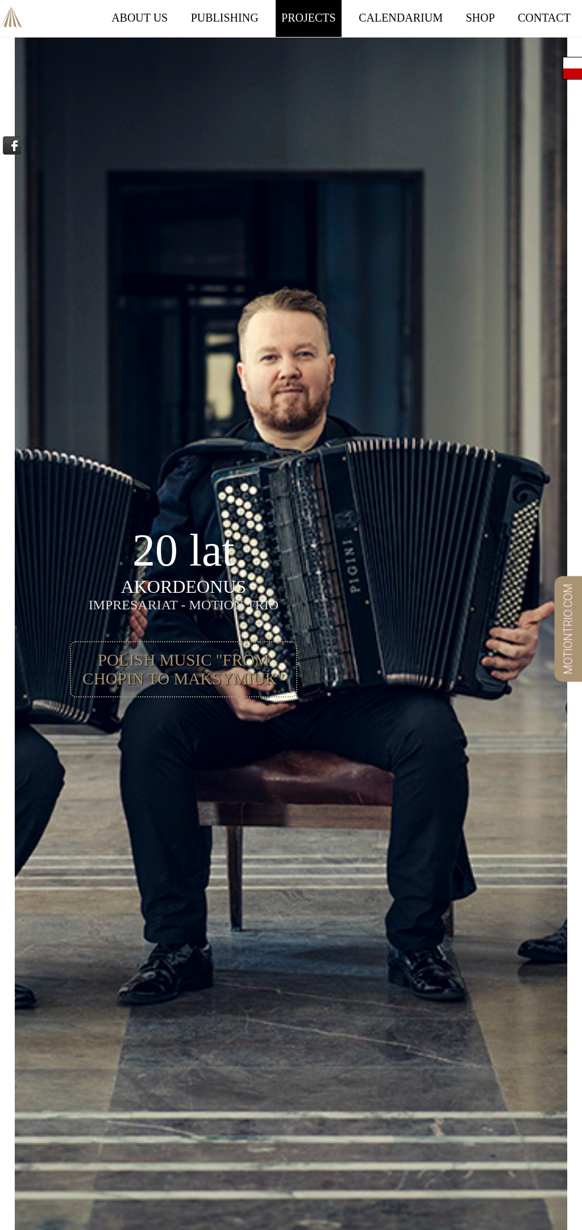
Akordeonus (11, 10)
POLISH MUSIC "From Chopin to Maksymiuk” (183, 669)
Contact (544, 17)
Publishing (225, 17)
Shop (479, 17)
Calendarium (401, 17)
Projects (308, 17)
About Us (139, 17)
